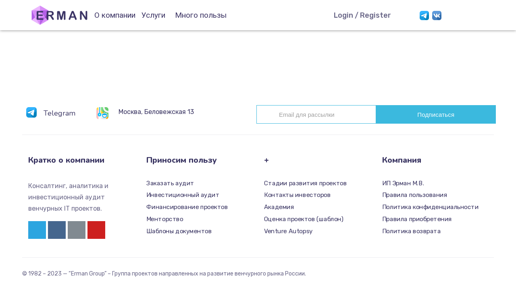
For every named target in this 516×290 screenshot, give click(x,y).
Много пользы (201, 15)
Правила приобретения (417, 219)
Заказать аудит (170, 183)
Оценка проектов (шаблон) (303, 219)
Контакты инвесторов (297, 195)
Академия (279, 207)
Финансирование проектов (187, 207)
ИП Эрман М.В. (403, 183)
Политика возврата (411, 231)
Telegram (59, 113)
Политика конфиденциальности (430, 207)
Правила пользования (414, 195)
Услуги (153, 15)
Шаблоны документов (179, 231)
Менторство (164, 219)
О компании (114, 15)
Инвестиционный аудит (182, 195)
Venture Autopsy (288, 231)
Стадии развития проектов (305, 183)
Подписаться (435, 114)
